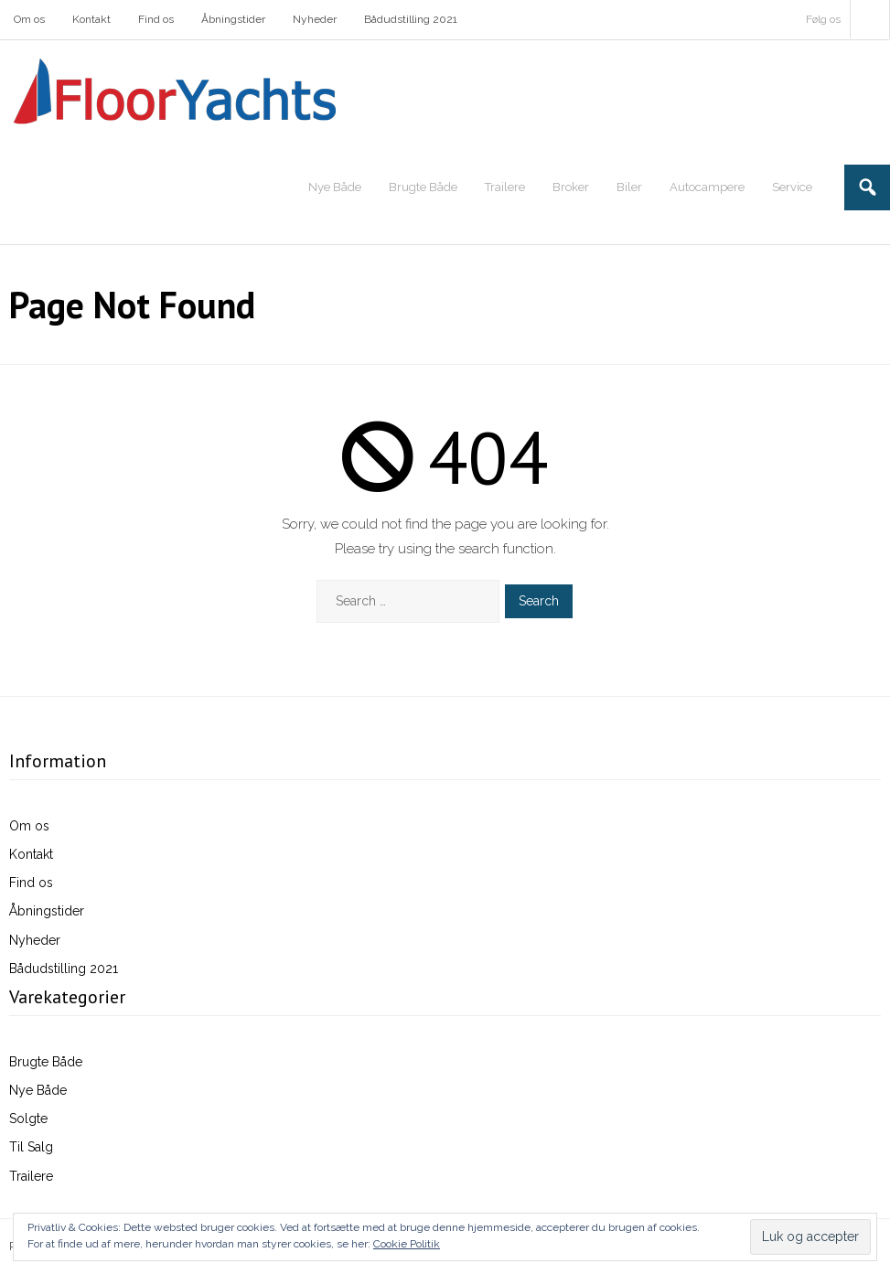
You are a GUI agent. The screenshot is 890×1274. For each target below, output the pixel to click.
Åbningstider (233, 19)
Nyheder (315, 19)
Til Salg (31, 1147)
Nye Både (38, 1090)
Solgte (28, 1118)
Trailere (31, 1176)
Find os (156, 19)
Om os (29, 19)
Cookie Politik (406, 1243)
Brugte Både (45, 1062)
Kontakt (91, 19)
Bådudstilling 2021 (410, 19)
